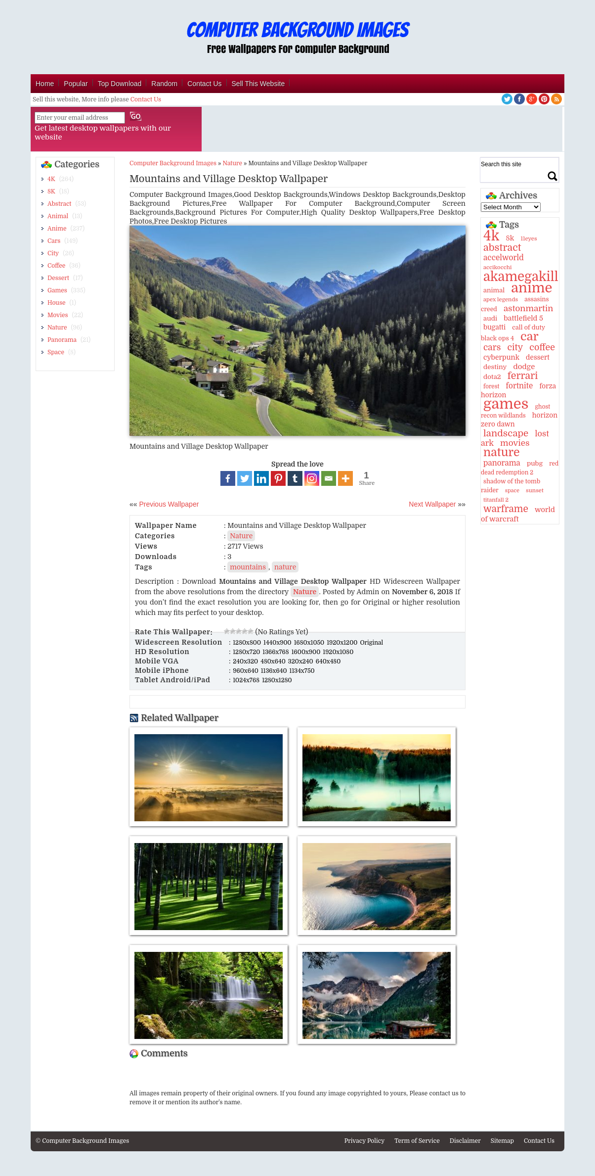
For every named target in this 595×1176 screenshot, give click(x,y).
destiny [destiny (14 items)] (495, 367)
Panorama (62, 339)
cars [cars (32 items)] (492, 347)
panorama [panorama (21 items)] (501, 463)
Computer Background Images (172, 163)
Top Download (120, 84)
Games (57, 290)
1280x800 (247, 642)
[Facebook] (227, 478)
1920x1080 (338, 652)
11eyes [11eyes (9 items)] (528, 238)
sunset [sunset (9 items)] (535, 490)
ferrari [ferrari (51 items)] (523, 375)
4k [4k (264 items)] (491, 236)
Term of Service (417, 1140)
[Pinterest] (278, 478)
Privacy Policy (364, 1140)
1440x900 (278, 642)
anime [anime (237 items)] (531, 288)
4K (51, 179)
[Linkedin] (261, 478)
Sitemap (502, 1140)
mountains (248, 567)
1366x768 (276, 652)
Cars (53, 240)
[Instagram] (311, 478)
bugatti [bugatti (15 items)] (494, 327)
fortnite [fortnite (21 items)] (519, 385)
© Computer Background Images (82, 1140)
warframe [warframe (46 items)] (505, 509)
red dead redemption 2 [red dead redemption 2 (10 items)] (519, 468)
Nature (57, 327)
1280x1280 (277, 680)
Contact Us (204, 84)
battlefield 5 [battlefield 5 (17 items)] (523, 318)
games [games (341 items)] (505, 404)
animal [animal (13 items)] (494, 290)
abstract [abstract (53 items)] (502, 247)
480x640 (273, 661)
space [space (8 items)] (512, 490)
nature (285, 567)
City (53, 253)
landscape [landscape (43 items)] (505, 433)
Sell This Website (258, 84)
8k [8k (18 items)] (510, 238)
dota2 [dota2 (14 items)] (492, 376)
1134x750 (302, 670)
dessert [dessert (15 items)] (538, 357)
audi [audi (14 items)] (490, 318)
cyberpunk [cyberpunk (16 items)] (501, 357)
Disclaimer (465, 1140)
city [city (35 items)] (515, 347)
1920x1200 (343, 642)
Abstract (59, 203)
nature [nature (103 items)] (501, 452)
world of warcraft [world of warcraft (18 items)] (518, 514)
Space (55, 352)
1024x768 (247, 680)
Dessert (58, 278)
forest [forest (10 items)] (491, 386)
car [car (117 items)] (529, 336)
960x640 (246, 670)
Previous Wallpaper (168, 504)
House (56, 302)
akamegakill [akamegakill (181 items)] (520, 276)
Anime (56, 228)
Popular (75, 84)
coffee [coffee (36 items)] (542, 347)
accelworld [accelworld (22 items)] (503, 257)
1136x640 (275, 670)
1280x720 (247, 652)
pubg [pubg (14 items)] (535, 463)
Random (164, 84)
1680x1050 (310, 642)
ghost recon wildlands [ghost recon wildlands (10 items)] (515, 411)
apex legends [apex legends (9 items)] (500, 299)
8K (51, 191)
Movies (57, 315)
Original (371, 642)
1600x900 (307, 652)
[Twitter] (244, 478)
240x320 (246, 661)
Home (45, 84)
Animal (57, 216)
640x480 (328, 661)
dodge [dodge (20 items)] (524, 366)
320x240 (301, 661)
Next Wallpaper (432, 504)
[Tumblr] (295, 478)
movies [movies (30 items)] (515, 443)
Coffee (56, 265)
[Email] (328, 478)
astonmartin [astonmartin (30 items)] (528, 308)
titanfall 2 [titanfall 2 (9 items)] (496, 500)
